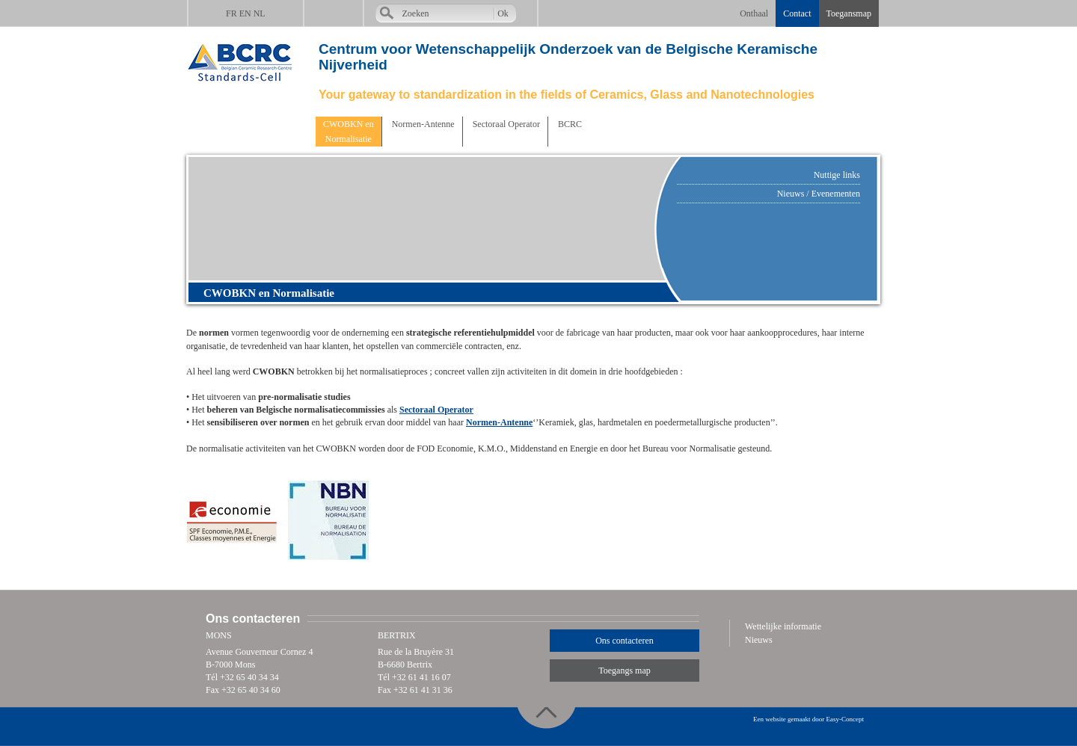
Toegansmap (848, 13)
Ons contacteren (624, 640)
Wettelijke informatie (783, 626)
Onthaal (754, 13)
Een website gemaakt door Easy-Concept (808, 719)
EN (245, 13)
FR (231, 13)
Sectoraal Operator (505, 124)
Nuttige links (837, 175)
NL (260, 13)
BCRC (569, 124)
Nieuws (759, 640)
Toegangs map (624, 670)
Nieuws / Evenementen (818, 193)
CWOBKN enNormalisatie (348, 131)
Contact (797, 13)
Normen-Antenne (422, 124)
